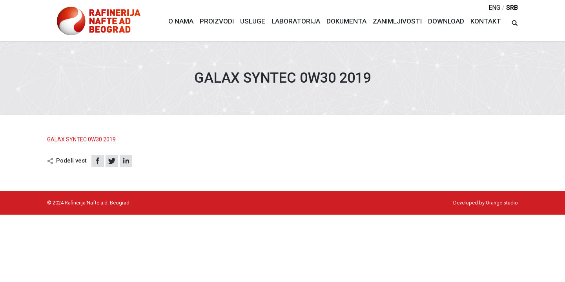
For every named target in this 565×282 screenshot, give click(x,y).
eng (494, 7)
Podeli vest (71, 160)
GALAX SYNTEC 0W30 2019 (81, 139)
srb (512, 7)
